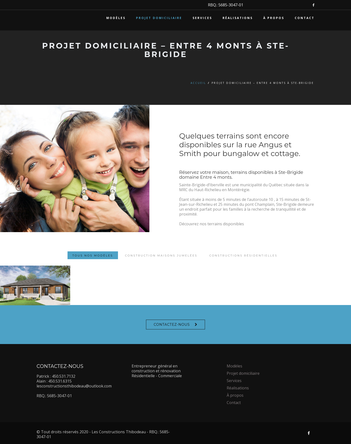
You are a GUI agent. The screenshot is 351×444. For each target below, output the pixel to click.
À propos (273, 18)
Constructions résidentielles (243, 263)
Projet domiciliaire (159, 18)
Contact (304, 18)
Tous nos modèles (92, 263)
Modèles (116, 18)
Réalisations (238, 18)
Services (202, 18)
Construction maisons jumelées (161, 263)
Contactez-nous (172, 324)
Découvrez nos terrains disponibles (211, 224)
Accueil (198, 83)
